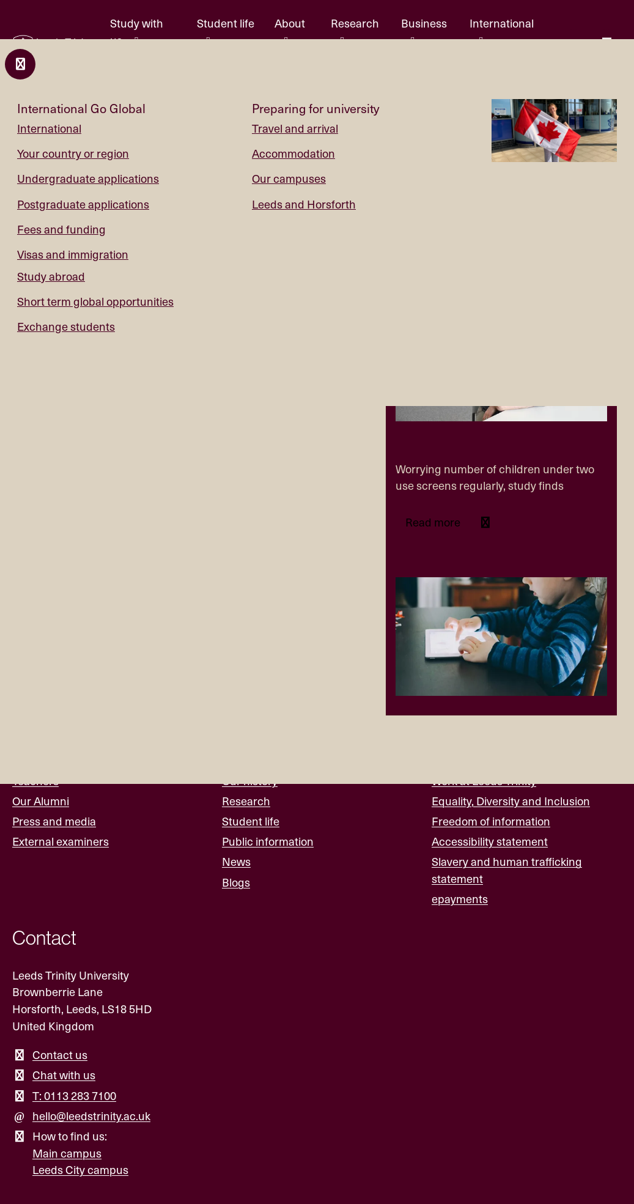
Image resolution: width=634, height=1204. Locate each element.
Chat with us (63, 1074)
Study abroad (51, 276)
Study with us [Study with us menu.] (136, 31)
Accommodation (293, 153)
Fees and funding (61, 229)
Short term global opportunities (95, 301)
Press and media (54, 821)
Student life (250, 821)
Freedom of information (491, 821)
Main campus (66, 1153)
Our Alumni (40, 800)
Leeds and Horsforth (304, 204)
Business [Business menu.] (424, 23)
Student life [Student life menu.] (225, 23)
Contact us (59, 1054)
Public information (268, 841)
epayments (460, 898)
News (236, 861)
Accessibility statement (490, 841)
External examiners (60, 841)
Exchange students (66, 326)
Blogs (236, 882)
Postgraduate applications (83, 204)
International (49, 128)
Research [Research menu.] (355, 23)
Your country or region (73, 153)
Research (246, 800)
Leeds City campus (80, 1169)
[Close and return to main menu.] (20, 64)
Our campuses (289, 178)
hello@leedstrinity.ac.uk (91, 1115)
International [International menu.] (502, 23)
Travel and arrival (295, 128)
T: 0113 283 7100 (74, 1095)
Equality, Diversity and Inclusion (511, 800)
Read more (434, 522)
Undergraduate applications (88, 178)
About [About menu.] (290, 23)
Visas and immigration (72, 254)
